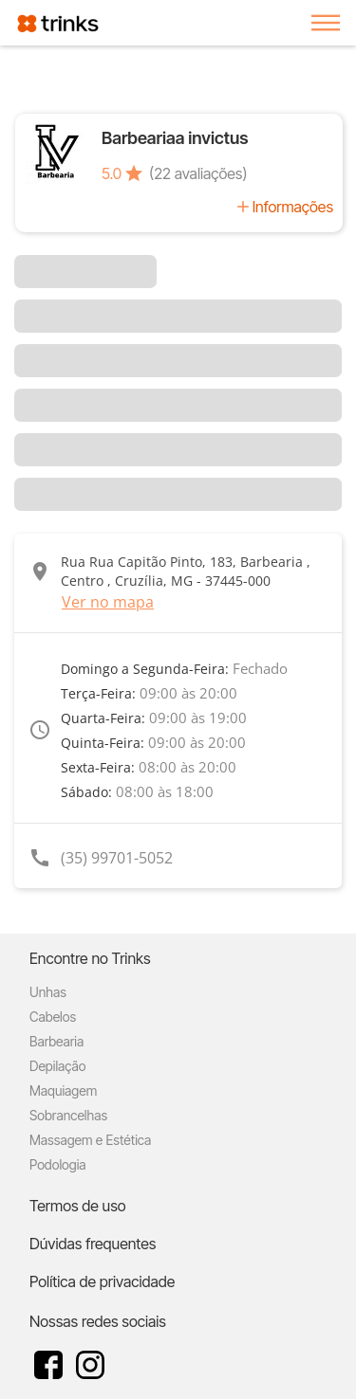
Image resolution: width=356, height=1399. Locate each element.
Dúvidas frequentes (92, 1243)
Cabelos (52, 1016)
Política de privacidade (102, 1281)
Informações (293, 206)
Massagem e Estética (90, 1140)
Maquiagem (63, 1090)
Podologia (57, 1164)
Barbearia (56, 1041)
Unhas (47, 992)
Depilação (57, 1066)
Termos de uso (77, 1205)
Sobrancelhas (68, 1115)
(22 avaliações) (198, 173)
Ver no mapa (108, 601)
